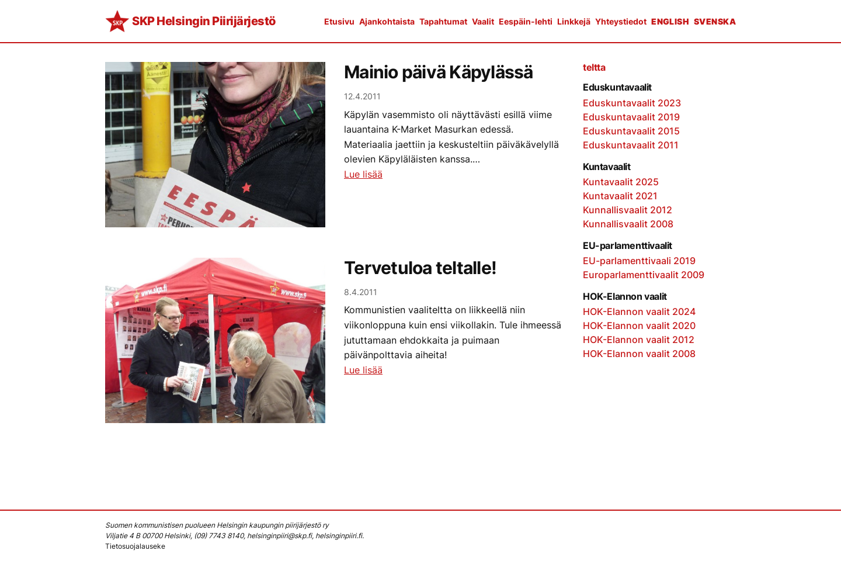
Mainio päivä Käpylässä (438, 72)
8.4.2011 (360, 292)
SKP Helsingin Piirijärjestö (204, 21)
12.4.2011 (362, 96)
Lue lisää (363, 174)
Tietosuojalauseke (135, 546)
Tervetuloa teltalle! (420, 268)
